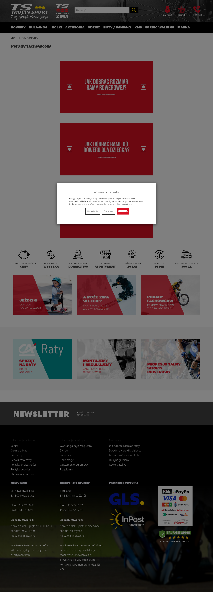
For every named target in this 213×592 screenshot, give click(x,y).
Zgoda (123, 211)
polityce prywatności (123, 204)
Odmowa (108, 211)
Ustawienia (92, 211)
